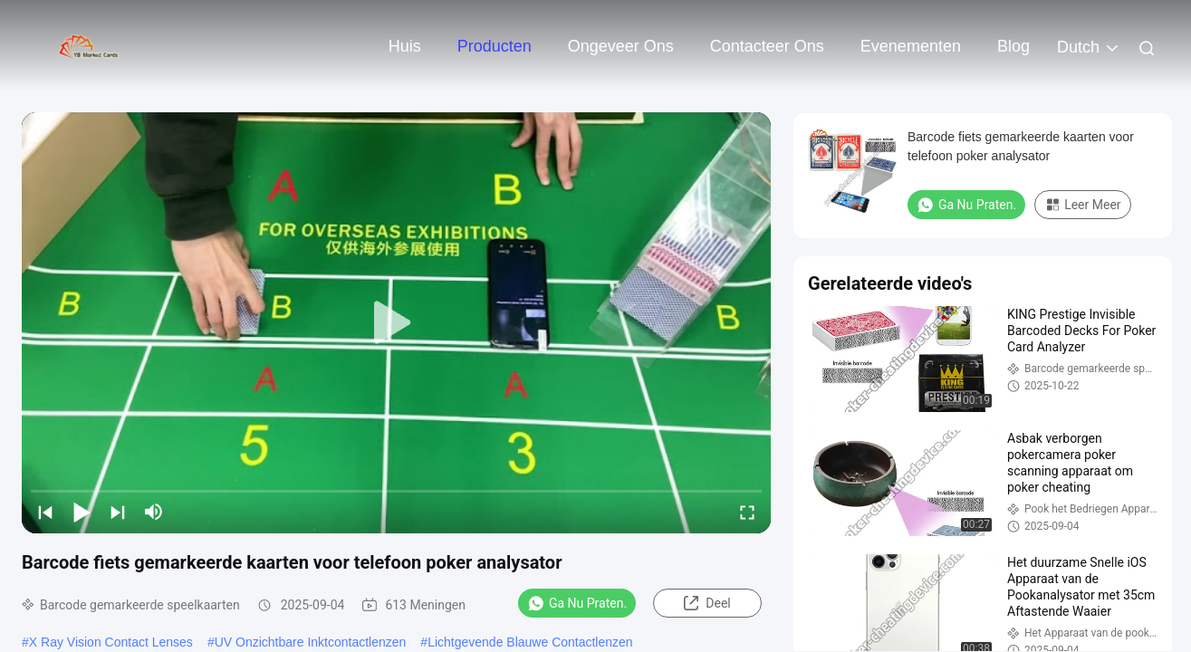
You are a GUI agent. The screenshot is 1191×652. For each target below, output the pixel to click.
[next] (118, 511)
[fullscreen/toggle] (747, 511)
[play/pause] (81, 511)
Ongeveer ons (621, 46)
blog (1013, 46)
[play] (396, 323)
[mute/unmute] (154, 511)
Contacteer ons (767, 46)
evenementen (910, 46)
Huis (405, 46)
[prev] (45, 511)
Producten (494, 46)
